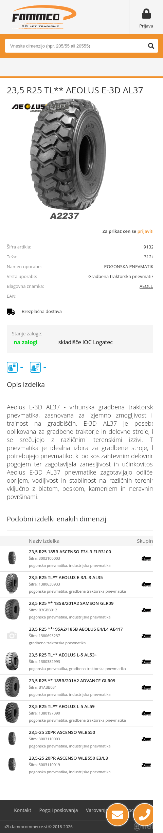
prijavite (146, 231)
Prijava (146, 26)
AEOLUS (148, 286)
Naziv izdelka (44, 540)
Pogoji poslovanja (58, 810)
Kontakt (22, 810)
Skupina (146, 540)
